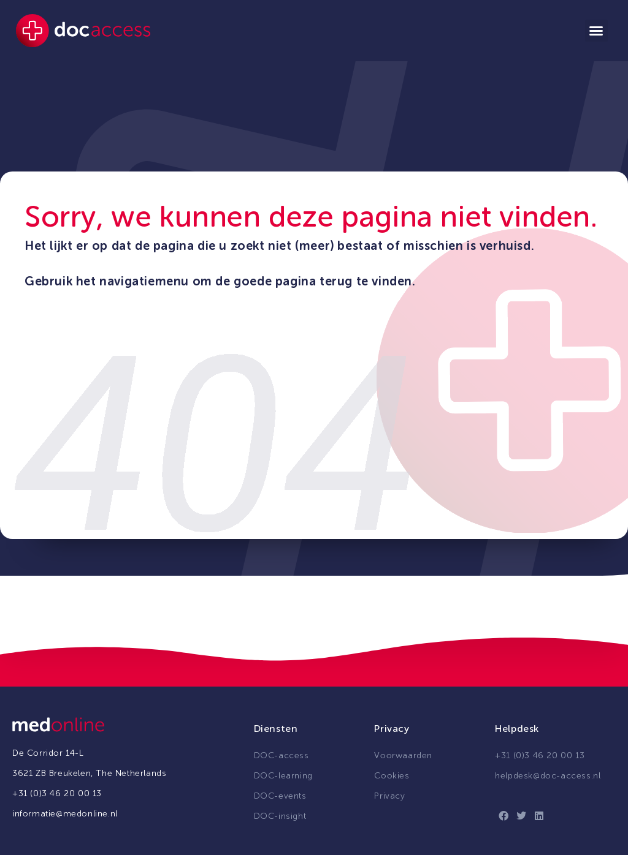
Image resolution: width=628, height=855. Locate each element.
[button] (596, 31)
